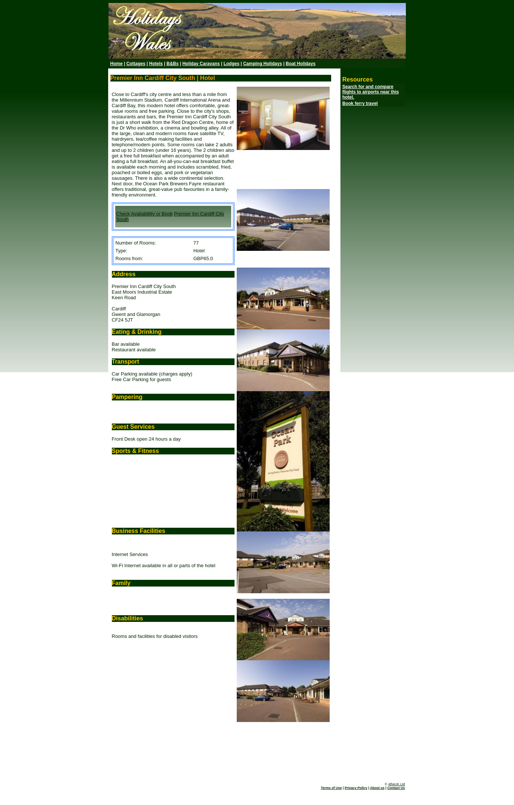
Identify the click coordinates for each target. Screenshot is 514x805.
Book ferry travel (360, 103)
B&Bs (173, 63)
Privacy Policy (356, 788)
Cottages (135, 63)
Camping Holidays (262, 63)
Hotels (156, 63)
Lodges (231, 63)
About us (377, 788)
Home (116, 63)
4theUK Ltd (396, 784)
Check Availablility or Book (144, 214)
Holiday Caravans (201, 63)
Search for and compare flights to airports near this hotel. (370, 92)
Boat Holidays (301, 63)
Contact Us (396, 788)
